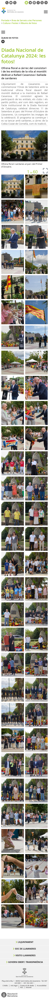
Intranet (28, 987)
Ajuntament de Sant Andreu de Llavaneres (13, 13)
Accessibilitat (41, 985)
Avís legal (14, 985)
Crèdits (5, 985)
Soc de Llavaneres (25, 948)
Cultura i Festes (10, 23)
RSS (21, 987)
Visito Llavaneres (25, 955)
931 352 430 (28, 983)
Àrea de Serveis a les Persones (26, 20)
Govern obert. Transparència (25, 962)
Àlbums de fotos (29, 23)
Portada (5, 20)
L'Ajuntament (25, 942)
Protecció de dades (27, 985)
